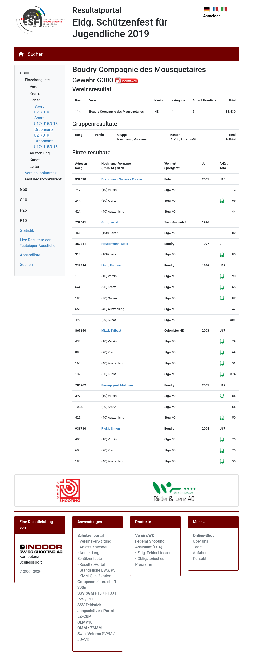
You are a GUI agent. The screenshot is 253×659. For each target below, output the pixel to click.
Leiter (34, 166)
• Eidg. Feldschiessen (153, 553)
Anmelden (212, 16)
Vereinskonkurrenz (41, 173)
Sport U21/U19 (41, 109)
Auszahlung (40, 153)
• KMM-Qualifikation (94, 576)
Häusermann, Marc (114, 244)
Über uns (200, 541)
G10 (23, 200)
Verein (35, 86)
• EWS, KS (96, 570)
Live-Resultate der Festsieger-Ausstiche (37, 243)
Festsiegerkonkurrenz (43, 179)
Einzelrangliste (37, 80)
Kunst (35, 160)
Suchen (36, 54)
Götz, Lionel (109, 222)
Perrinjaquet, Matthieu (117, 385)
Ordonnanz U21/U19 (43, 132)
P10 (23, 220)
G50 (23, 189)
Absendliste (30, 255)
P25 (23, 210)
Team (198, 547)
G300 (24, 73)
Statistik (27, 230)
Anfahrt (199, 553)
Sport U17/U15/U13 (46, 121)
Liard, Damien (111, 265)
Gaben (35, 100)
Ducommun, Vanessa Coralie (121, 179)
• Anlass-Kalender (92, 547)
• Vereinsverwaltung (94, 541)
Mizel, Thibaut (111, 330)
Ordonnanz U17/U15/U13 (46, 144)
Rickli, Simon (110, 428)
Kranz (35, 93)
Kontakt (199, 558)
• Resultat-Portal (91, 564)
